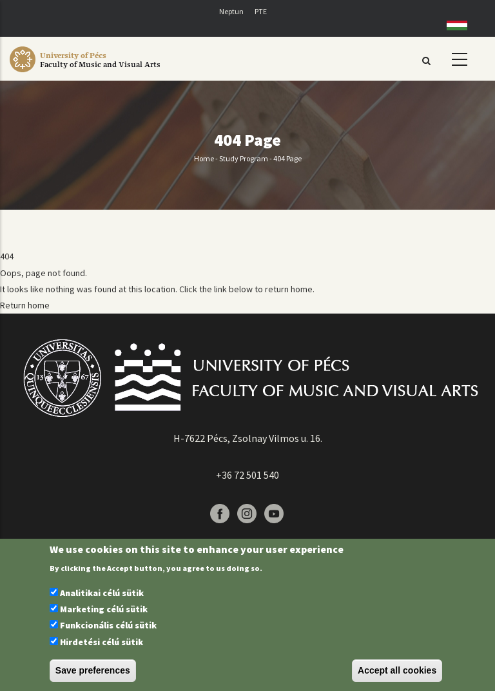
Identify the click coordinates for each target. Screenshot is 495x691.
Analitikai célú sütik (102, 593)
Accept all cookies (397, 670)
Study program (243, 158)
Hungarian (452, 25)
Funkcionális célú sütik (108, 625)
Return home (25, 305)
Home (204, 158)
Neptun (231, 11)
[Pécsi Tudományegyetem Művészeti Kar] (100, 72)
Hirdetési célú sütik (101, 642)
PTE (261, 11)
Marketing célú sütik (104, 609)
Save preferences (92, 670)
